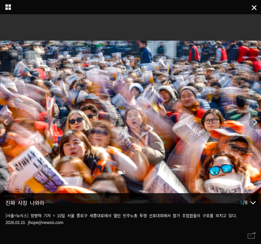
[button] (255, 122)
